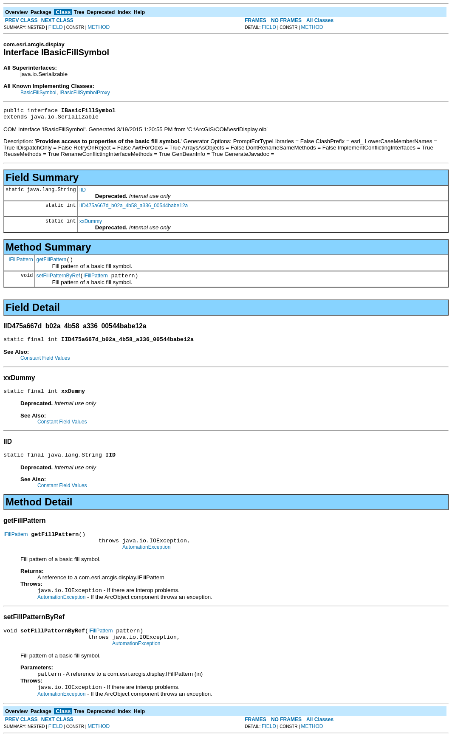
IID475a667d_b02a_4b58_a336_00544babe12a (133, 208)
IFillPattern (20, 263)
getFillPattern (52, 263)
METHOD (99, 27)
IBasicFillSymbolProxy (84, 93)
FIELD (55, 27)
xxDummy (90, 224)
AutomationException (146, 560)
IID (82, 192)
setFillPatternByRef (58, 281)
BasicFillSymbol (38, 93)
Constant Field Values (45, 364)
